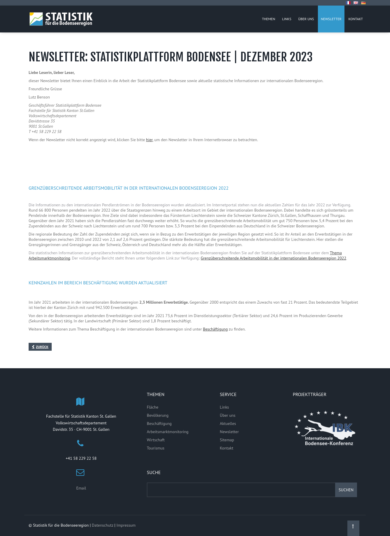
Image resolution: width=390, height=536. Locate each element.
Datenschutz (102, 525)
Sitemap (227, 439)
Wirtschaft (156, 439)
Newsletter (229, 431)
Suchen (346, 489)
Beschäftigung (215, 329)
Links (224, 407)
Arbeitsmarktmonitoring (168, 431)
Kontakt (226, 448)
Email (81, 488)
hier (149, 139)
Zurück (42, 347)
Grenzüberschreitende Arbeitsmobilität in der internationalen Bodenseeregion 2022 (273, 258)
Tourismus (155, 448)
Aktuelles (228, 423)
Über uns (227, 415)
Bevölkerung (157, 415)
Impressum (126, 525)
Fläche (152, 407)
